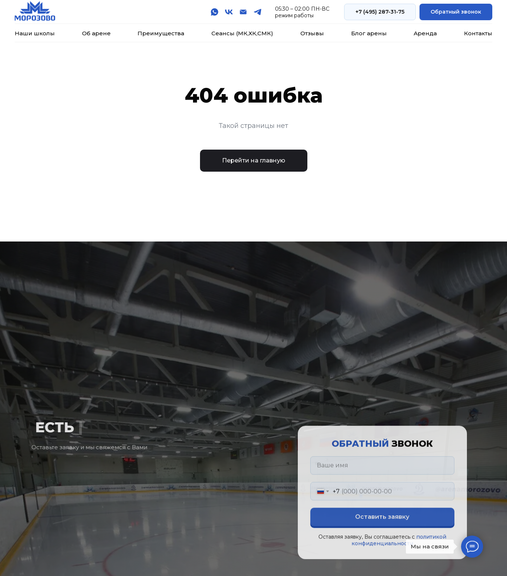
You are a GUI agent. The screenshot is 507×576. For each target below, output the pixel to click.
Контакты (478, 33)
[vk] (228, 12)
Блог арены (369, 33)
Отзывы (312, 33)
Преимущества (161, 33)
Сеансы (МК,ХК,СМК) (242, 33)
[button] (455, 12)
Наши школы (35, 33)
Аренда (425, 33)
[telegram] (257, 12)
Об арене (96, 33)
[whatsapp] (214, 12)
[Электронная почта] (243, 12)
